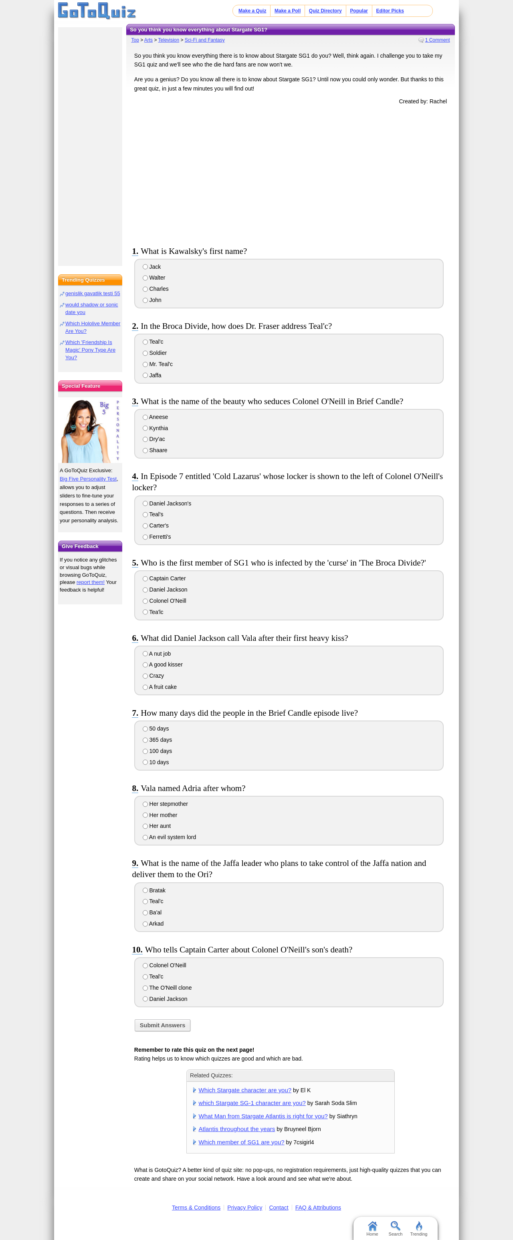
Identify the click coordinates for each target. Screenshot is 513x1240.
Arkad (153, 923)
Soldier (155, 353)
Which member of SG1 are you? (242, 1142)
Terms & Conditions (196, 1207)
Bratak (154, 890)
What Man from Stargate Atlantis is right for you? (263, 1116)
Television (169, 40)
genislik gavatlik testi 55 (92, 293)
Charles (156, 289)
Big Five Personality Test (88, 479)
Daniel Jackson (165, 589)
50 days (156, 728)
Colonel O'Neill (164, 601)
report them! (91, 582)
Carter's (156, 525)
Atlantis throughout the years (237, 1128)
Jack (152, 267)
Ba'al (152, 912)
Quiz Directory (325, 11)
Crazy (153, 675)
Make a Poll (288, 11)
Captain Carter (164, 578)
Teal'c (153, 341)
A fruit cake (160, 687)
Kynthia (155, 428)
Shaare (155, 450)
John (152, 300)
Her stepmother (165, 804)
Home (372, 1228)
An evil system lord (169, 837)
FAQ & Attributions (318, 1207)
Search (396, 1228)
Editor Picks (390, 11)
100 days (157, 751)
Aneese (155, 417)
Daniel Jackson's (167, 503)
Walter (154, 277)
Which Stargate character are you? (245, 1090)
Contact (278, 1207)
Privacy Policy (244, 1207)
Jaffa (152, 375)
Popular (359, 11)
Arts (148, 40)
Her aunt (157, 826)
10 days (156, 762)
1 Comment (437, 40)
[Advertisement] (290, 174)
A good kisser (163, 664)
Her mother (160, 815)
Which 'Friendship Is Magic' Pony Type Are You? (90, 349)
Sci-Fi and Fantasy (205, 40)
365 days (157, 740)
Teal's (153, 514)
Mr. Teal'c (158, 364)
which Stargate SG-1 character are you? (252, 1102)
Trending (418, 1228)
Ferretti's (157, 536)
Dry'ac (154, 439)
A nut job (157, 653)
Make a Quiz (252, 11)
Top (135, 40)
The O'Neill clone (167, 987)
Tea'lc (153, 612)
